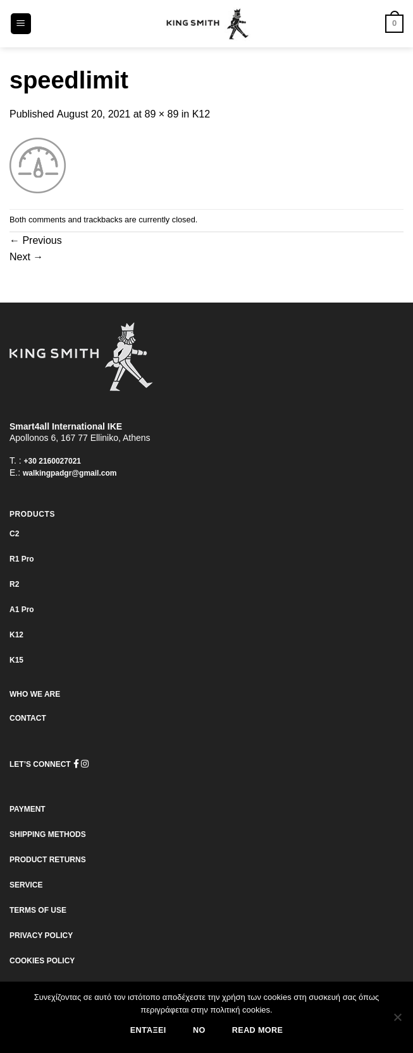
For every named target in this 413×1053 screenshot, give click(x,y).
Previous (35, 240)
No (199, 1030)
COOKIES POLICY (42, 960)
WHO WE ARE (34, 694)
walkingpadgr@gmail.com (69, 473)
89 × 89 (162, 114)
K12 (201, 114)
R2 (14, 584)
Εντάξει (148, 1030)
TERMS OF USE (37, 910)
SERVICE (25, 885)
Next (26, 256)
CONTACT (27, 718)
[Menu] (21, 23)
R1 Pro (21, 559)
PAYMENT (27, 809)
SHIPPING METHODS (47, 834)
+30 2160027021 (52, 461)
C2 (14, 533)
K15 (16, 660)
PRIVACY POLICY (41, 935)
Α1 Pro (21, 609)
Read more (257, 1030)
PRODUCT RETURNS (47, 859)
